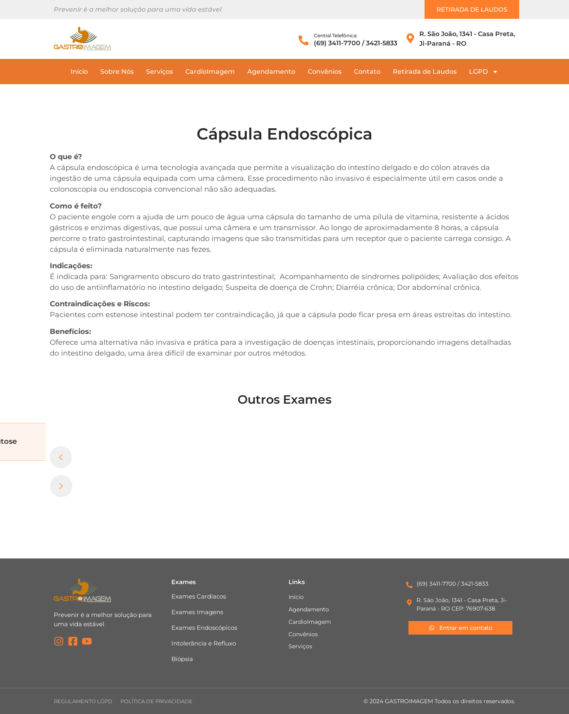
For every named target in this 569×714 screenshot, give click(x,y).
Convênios (324, 71)
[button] (284, 460)
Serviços (159, 71)
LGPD (483, 72)
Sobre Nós (117, 71)
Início (79, 71)
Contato (367, 71)
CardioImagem (210, 71)
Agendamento (271, 71)
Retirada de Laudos (425, 71)
